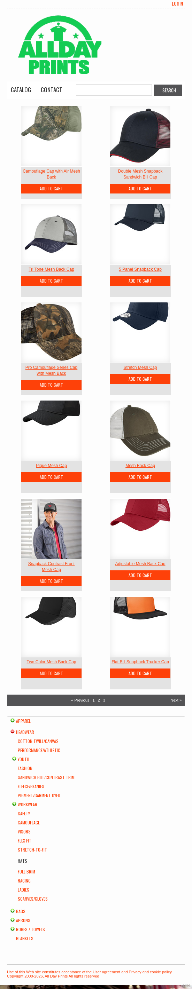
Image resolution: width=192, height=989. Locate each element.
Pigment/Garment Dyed (39, 795)
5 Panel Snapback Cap (140, 269)
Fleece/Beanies (31, 786)
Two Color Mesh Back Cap (51, 661)
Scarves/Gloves (33, 899)
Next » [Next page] (176, 700)
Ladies (23, 890)
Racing (24, 881)
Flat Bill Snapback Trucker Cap (140, 661)
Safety (24, 813)
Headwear (25, 732)
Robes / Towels (30, 929)
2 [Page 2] (99, 700)
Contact (51, 89)
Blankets (24, 938)
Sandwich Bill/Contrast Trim (46, 777)
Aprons (23, 920)
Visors (24, 831)
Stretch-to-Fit (32, 850)
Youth (23, 759)
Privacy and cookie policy (150, 972)
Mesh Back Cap (140, 465)
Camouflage (29, 822)
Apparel (23, 721)
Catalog (21, 89)
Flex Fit (24, 841)
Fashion (25, 768)
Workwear (27, 804)
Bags (20, 911)
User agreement (106, 972)
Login (177, 3)
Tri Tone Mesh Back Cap (51, 269)
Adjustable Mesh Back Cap (140, 563)
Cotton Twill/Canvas (38, 741)
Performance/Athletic (39, 750)
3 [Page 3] (104, 700)
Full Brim (26, 872)
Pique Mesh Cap (51, 465)
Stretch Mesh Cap (140, 367)
